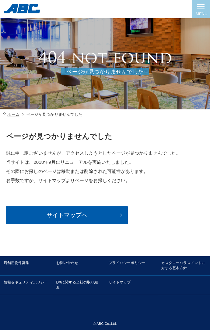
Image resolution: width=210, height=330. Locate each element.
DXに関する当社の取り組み (77, 285)
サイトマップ (120, 282)
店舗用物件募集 (17, 263)
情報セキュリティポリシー (26, 282)
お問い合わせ (67, 263)
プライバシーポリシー (127, 263)
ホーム (13, 114)
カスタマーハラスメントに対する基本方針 (183, 265)
